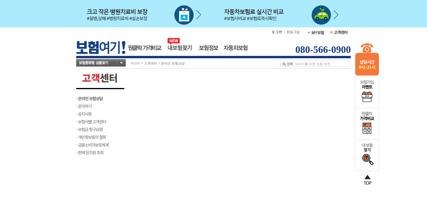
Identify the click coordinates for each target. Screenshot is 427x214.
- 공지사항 (84, 114)
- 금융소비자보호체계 (92, 145)
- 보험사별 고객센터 (91, 122)
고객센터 (150, 63)
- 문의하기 (84, 106)
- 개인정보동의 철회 (91, 137)
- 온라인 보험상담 (89, 98)
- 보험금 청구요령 (89, 129)
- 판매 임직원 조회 (89, 152)
